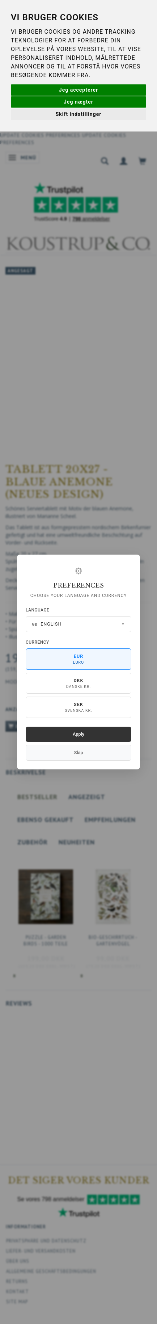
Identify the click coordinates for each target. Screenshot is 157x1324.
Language (37, 610)
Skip (78, 752)
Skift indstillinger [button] (79, 114)
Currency (37, 642)
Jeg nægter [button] (78, 102)
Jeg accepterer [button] (78, 90)
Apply (78, 734)
